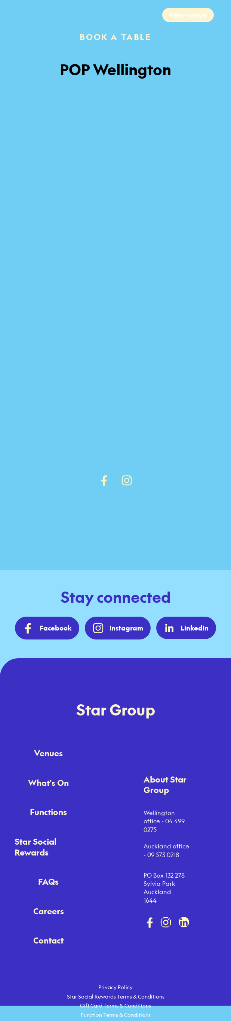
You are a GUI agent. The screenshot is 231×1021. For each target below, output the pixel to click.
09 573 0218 (163, 855)
